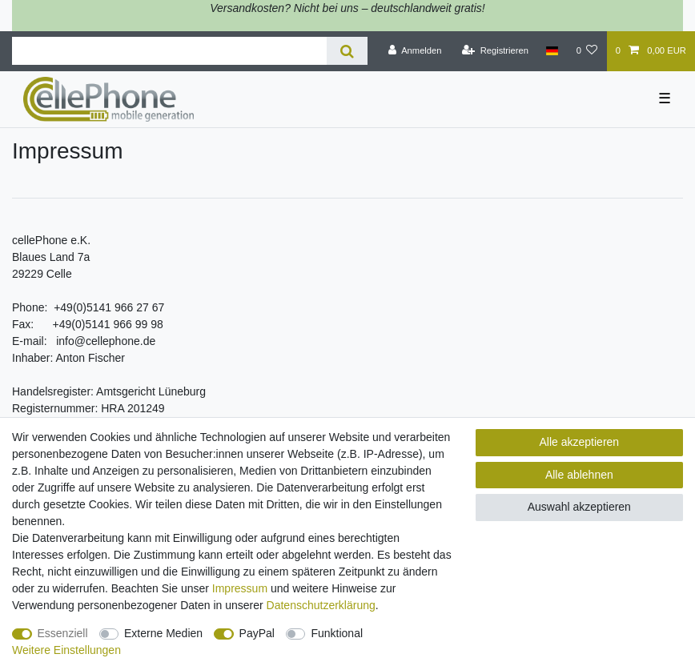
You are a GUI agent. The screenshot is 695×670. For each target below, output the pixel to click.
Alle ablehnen (579, 474)
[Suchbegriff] (169, 51)
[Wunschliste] (586, 51)
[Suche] (347, 51)
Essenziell (63, 633)
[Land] (552, 51)
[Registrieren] (495, 51)
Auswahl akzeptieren (579, 506)
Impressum (239, 588)
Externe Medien (163, 633)
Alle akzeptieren (580, 441)
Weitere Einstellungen (66, 650)
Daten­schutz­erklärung (321, 605)
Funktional (337, 633)
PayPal (257, 633)
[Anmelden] (415, 51)
